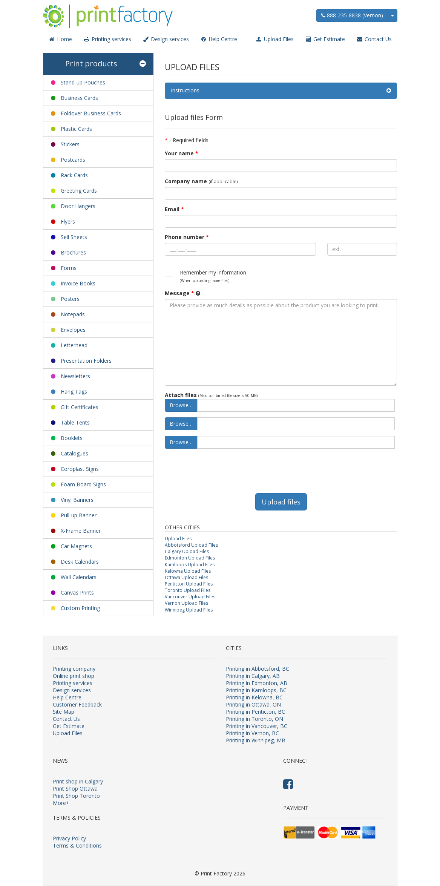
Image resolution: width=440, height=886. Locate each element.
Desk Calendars (80, 561)
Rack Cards (74, 175)
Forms (69, 267)
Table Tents (75, 422)
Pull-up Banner (79, 515)
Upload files (281, 501)
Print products (105, 63)
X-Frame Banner (81, 530)
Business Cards (79, 97)
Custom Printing (80, 608)
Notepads (73, 314)
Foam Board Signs (83, 484)
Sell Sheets (74, 237)
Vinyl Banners (77, 499)
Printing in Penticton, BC (255, 711)
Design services (166, 39)
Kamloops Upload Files (190, 564)
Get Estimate (325, 39)
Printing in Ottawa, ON (253, 704)
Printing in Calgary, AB (253, 675)
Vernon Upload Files (186, 603)
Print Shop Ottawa (75, 788)
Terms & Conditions (77, 845)
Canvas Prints (77, 592)
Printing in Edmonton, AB (256, 683)
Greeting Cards (79, 190)
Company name (186, 181)
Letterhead (74, 345)
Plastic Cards (76, 128)
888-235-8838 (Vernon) (352, 15)
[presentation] (222, 469)
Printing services (107, 39)
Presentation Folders (86, 360)
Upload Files (275, 39)
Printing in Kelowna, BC (254, 697)
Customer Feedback (77, 704)
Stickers (70, 144)
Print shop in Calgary (78, 781)
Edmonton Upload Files (190, 558)
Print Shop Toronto (76, 795)
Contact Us (374, 39)
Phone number (187, 237)
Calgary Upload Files (187, 551)
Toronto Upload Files (187, 590)
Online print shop (73, 675)
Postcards (73, 159)
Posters (70, 298)
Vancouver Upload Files (190, 596)
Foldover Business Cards (91, 113)
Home (60, 39)
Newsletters (75, 376)
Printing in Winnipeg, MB (255, 740)
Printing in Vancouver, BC (256, 726)
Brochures (73, 252)
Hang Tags (74, 391)
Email (174, 209)
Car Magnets (76, 546)
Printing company (74, 668)
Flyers (68, 221)
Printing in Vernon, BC (252, 733)
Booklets (72, 437)
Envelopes (73, 329)
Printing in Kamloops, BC (256, 690)
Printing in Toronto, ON (254, 718)
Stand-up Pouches (83, 82)
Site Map (63, 711)
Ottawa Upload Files (186, 577)
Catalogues (74, 453)
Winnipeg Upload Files (189, 610)
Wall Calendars (79, 577)
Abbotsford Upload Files (191, 545)
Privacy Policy (69, 838)
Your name (181, 153)
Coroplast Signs (80, 468)
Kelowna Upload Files (188, 571)
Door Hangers (78, 206)
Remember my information (213, 276)
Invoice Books (78, 283)
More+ (61, 802)
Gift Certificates (79, 407)
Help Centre (218, 39)
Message (179, 293)
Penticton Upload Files (189, 584)
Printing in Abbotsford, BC (257, 668)
